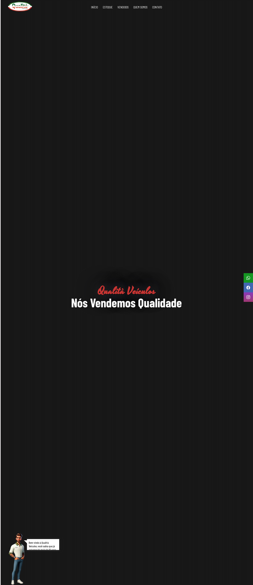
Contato (157, 7)
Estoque (108, 7)
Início (94, 7)
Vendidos (123, 7)
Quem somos (140, 7)
